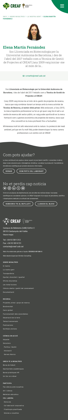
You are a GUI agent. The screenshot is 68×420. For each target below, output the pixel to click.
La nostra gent (34, 16)
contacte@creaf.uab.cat (13, 246)
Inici (5, 16)
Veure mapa (8, 235)
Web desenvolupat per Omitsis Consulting (17, 256)
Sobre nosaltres (17, 16)
